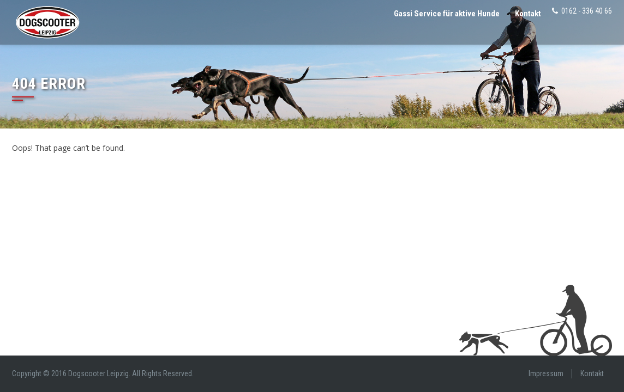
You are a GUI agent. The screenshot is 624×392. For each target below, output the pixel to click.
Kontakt (528, 14)
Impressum (546, 373)
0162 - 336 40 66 (586, 11)
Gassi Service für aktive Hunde (447, 14)
